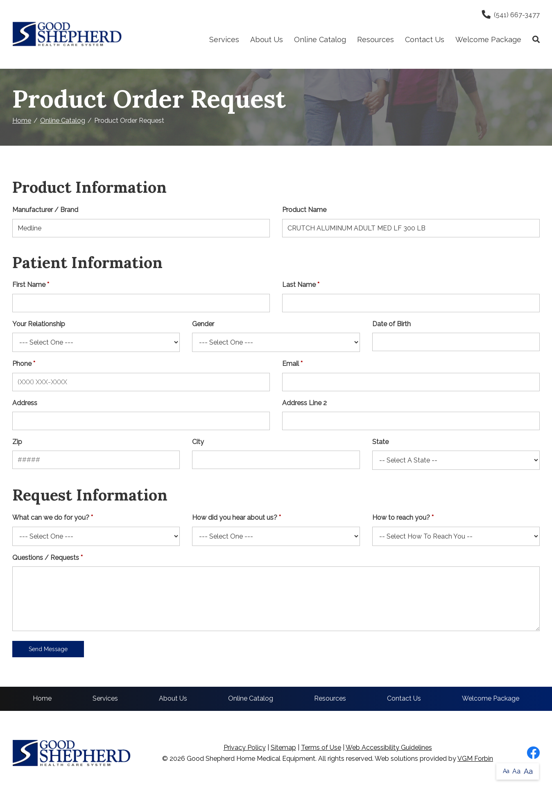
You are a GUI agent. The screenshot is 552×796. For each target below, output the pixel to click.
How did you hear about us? (234, 517)
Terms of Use (321, 747)
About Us (266, 39)
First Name (28, 285)
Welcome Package (488, 39)
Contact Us (424, 39)
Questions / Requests (45, 557)
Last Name (299, 285)
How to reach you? (401, 517)
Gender (203, 324)
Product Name (304, 210)
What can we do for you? (50, 517)
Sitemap (283, 747)
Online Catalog (320, 39)
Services (224, 39)
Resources (375, 39)
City (198, 442)
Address (24, 403)
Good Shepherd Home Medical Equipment (251, 758)
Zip (17, 442)
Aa (506, 771)
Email (290, 364)
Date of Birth (391, 324)
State (380, 442)
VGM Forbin (475, 758)
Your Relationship (38, 324)
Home (21, 120)
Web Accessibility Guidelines (389, 747)
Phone (22, 364)
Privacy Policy (245, 747)
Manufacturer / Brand (45, 210)
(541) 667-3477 (511, 15)
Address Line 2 (304, 403)
